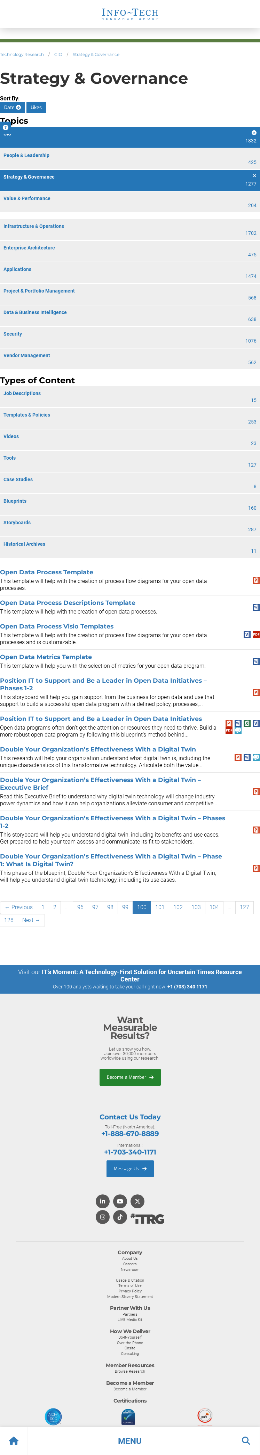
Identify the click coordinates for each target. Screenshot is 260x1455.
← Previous (19, 907)
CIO (58, 54)
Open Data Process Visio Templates (56, 626)
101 (160, 907)
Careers (130, 1263)
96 (80, 907)
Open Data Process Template (46, 572)
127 (244, 907)
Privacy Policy (130, 1291)
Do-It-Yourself (130, 1337)
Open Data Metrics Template (46, 656)
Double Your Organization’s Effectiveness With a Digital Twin (98, 749)
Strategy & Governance (96, 54)
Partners (130, 1314)
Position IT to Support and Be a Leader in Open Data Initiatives (101, 718)
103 (196, 907)
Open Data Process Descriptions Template (67, 602)
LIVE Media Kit (130, 1319)
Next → (31, 920)
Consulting (130, 1353)
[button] (130, 1441)
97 (95, 907)
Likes (36, 107)
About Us (130, 1258)
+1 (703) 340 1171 (187, 986)
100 (142, 907)
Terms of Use (130, 1285)
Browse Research (130, 1371)
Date (12, 107)
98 (110, 907)
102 (178, 907)
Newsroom (130, 1269)
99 (125, 907)
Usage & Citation (130, 1280)
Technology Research (22, 54)
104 (214, 907)
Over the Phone (130, 1342)
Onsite (130, 1348)
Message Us (130, 1169)
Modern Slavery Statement (130, 1296)
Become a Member (130, 1077)
